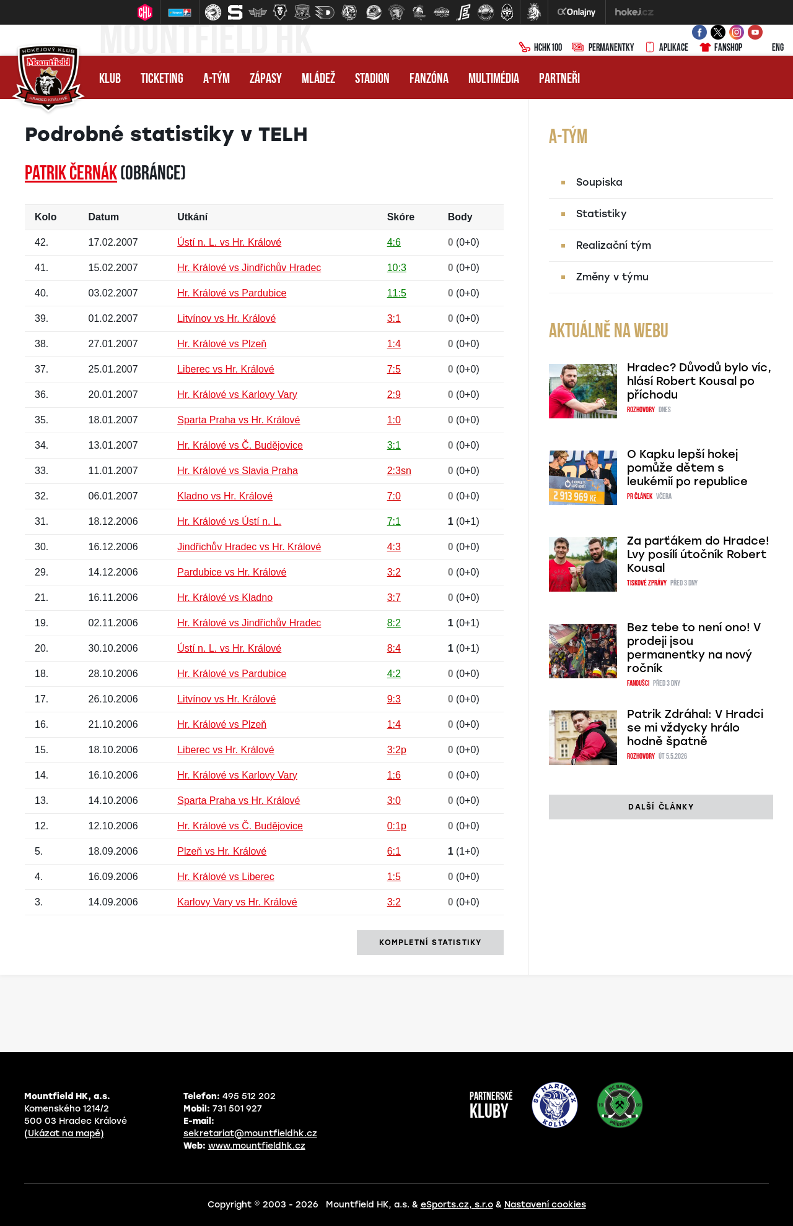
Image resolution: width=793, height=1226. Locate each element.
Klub (110, 79)
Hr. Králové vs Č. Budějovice (240, 445)
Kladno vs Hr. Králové (225, 496)
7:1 (394, 521)
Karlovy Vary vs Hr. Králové (237, 902)
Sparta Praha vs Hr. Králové (238, 420)
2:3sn (399, 470)
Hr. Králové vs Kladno (225, 597)
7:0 (394, 496)
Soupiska (599, 182)
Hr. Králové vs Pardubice (231, 293)
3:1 (394, 318)
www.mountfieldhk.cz (256, 1146)
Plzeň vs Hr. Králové (221, 851)
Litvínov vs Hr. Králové (226, 318)
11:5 (396, 293)
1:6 (394, 775)
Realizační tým (613, 245)
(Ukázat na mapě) (64, 1133)
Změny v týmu (612, 277)
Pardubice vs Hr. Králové (231, 572)
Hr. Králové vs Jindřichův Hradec (249, 267)
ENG (768, 48)
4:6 (394, 242)
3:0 (394, 800)
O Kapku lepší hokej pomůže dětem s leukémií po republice (687, 467)
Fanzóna (429, 79)
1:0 (394, 420)
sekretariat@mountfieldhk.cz (250, 1133)
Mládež (318, 79)
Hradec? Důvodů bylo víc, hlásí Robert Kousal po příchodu (699, 381)
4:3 (394, 547)
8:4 (394, 648)
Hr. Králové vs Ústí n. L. (229, 521)
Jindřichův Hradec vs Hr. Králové (249, 547)
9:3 (394, 699)
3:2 (394, 572)
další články (660, 807)
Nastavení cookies (545, 1204)
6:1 (394, 851)
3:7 (394, 597)
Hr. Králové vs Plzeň (221, 344)
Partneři (559, 79)
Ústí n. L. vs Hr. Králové (229, 242)
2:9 (394, 394)
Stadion (372, 79)
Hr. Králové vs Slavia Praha (237, 470)
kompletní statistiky (430, 942)
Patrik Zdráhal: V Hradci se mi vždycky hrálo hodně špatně (695, 727)
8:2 (394, 623)
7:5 (394, 369)
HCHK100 (540, 48)
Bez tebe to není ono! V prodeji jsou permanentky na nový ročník (694, 648)
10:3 (396, 267)
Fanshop (720, 48)
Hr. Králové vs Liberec (225, 876)
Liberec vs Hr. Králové (225, 369)
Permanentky (603, 48)
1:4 (394, 344)
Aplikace (666, 48)
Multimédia (493, 79)
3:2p (396, 750)
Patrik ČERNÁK (71, 174)
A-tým (216, 79)
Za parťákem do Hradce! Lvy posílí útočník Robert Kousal (698, 554)
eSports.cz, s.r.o (457, 1204)
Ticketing (162, 79)
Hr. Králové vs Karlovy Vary (237, 394)
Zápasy (266, 79)
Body (460, 217)
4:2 (394, 673)
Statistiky (601, 214)
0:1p (396, 826)
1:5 (394, 876)
